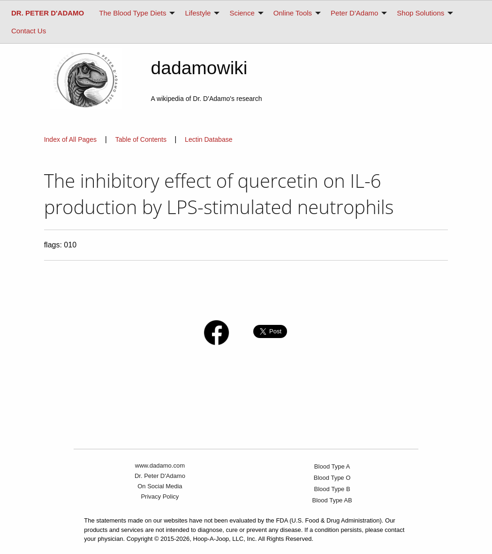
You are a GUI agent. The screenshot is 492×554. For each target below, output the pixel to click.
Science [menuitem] (241, 13)
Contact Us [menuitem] (28, 31)
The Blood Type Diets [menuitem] (132, 13)
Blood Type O (332, 477)
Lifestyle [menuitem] (198, 13)
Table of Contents (141, 139)
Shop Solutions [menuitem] (420, 13)
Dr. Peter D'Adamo (160, 475)
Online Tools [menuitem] (292, 13)
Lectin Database (208, 139)
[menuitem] (47, 13)
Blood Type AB (332, 500)
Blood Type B (332, 488)
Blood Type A (332, 466)
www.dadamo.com (160, 465)
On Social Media (159, 486)
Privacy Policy (160, 496)
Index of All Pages (70, 139)
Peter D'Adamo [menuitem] (354, 13)
